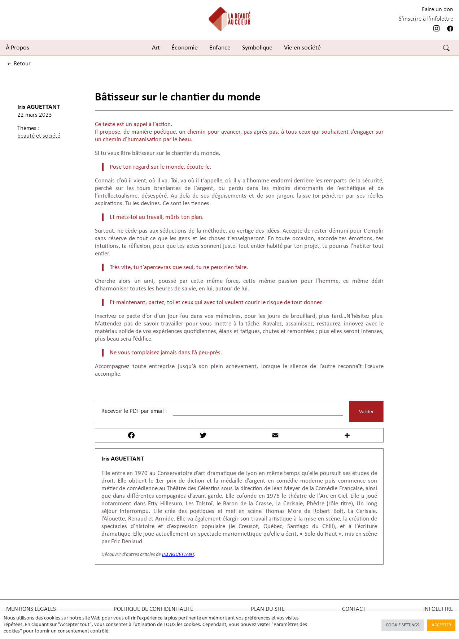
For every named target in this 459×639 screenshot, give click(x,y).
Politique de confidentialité (153, 609)
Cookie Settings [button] (402, 625)
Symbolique (257, 47)
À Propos (17, 47)
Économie (184, 47)
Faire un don (437, 10)
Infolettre (438, 609)
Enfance (220, 47)
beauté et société (38, 136)
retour (18, 64)
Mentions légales (31, 609)
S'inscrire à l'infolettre (426, 19)
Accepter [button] (441, 625)
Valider (366, 411)
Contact (354, 609)
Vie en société (302, 47)
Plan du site (268, 609)
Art (156, 47)
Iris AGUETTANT (38, 107)
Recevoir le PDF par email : (134, 411)
